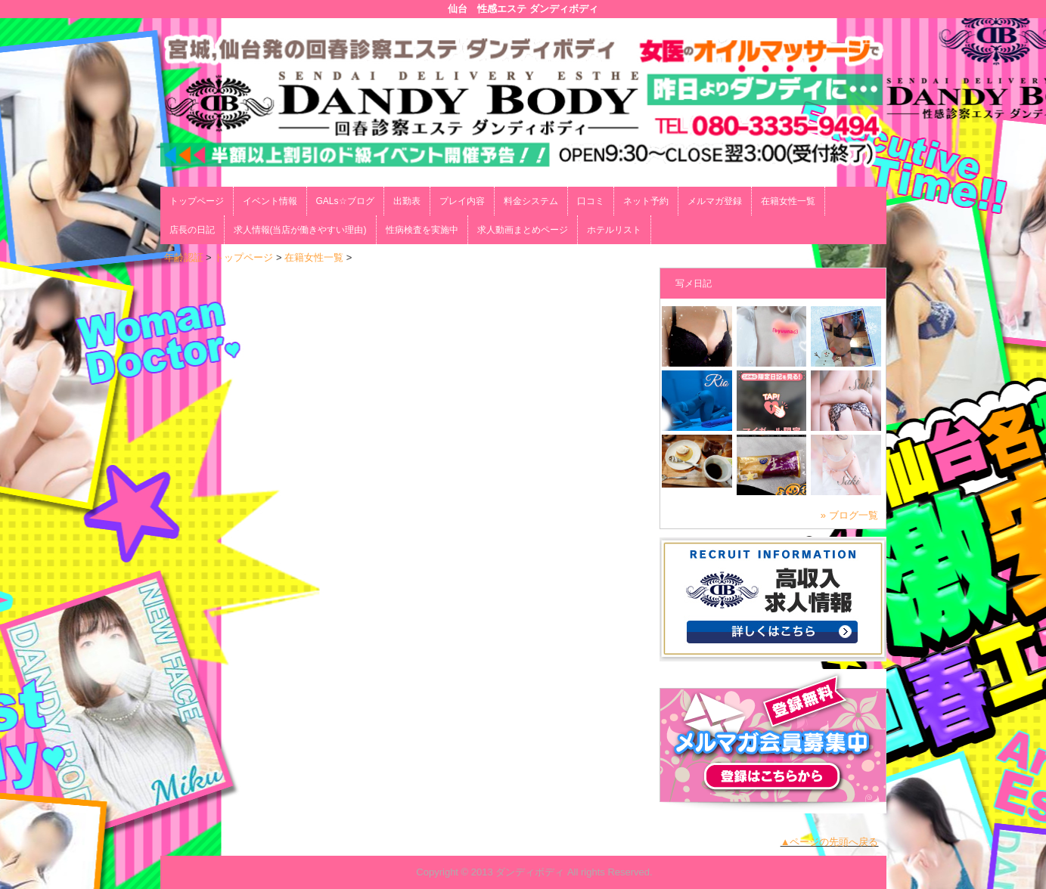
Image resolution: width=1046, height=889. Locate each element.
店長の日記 (192, 230)
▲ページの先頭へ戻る (830, 841)
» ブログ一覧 (849, 515)
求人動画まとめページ (522, 230)
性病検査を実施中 (422, 230)
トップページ (196, 201)
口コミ (590, 201)
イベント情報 (270, 201)
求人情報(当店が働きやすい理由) (300, 230)
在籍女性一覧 (788, 201)
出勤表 (407, 201)
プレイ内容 (462, 201)
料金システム (531, 201)
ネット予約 (646, 201)
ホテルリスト (614, 230)
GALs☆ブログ (345, 201)
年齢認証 (183, 257)
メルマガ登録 (715, 201)
